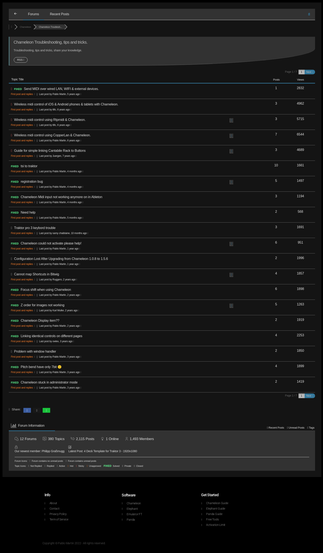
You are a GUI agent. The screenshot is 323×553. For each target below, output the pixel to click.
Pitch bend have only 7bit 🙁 (41, 367)
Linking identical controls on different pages (51, 336)
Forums (33, 14)
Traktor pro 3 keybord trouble (34, 228)
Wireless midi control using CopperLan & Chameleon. (52, 135)
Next (309, 72)
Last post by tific (55, 109)
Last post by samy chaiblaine (63, 233)
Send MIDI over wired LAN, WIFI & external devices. (61, 89)
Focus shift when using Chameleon (46, 289)
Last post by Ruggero (58, 279)
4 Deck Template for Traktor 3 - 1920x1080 (110, 451)
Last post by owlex (56, 341)
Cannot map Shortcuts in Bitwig (36, 274)
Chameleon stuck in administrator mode (49, 382)
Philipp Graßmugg (53, 451)
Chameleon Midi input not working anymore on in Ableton (61, 197)
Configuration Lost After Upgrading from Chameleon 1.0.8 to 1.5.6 (61, 259)
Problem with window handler (35, 351)
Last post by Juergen (58, 155)
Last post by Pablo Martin (60, 94)
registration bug (32, 181)
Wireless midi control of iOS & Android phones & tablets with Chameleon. (66, 104)
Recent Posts (59, 14)
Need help (28, 212)
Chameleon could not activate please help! (51, 243)
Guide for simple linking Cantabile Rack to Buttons (50, 150)
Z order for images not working (42, 305)
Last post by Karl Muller (59, 310)
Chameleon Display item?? (40, 320)
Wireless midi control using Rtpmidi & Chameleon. (50, 119)
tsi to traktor (29, 166)
